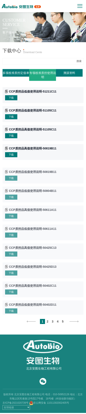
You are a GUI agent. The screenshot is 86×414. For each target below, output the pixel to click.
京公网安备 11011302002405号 (51, 402)
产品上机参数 (51, 50)
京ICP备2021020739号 (16, 402)
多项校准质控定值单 (16, 73)
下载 (11, 98)
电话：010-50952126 (57, 394)
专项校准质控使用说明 (42, 75)
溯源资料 (69, 73)
